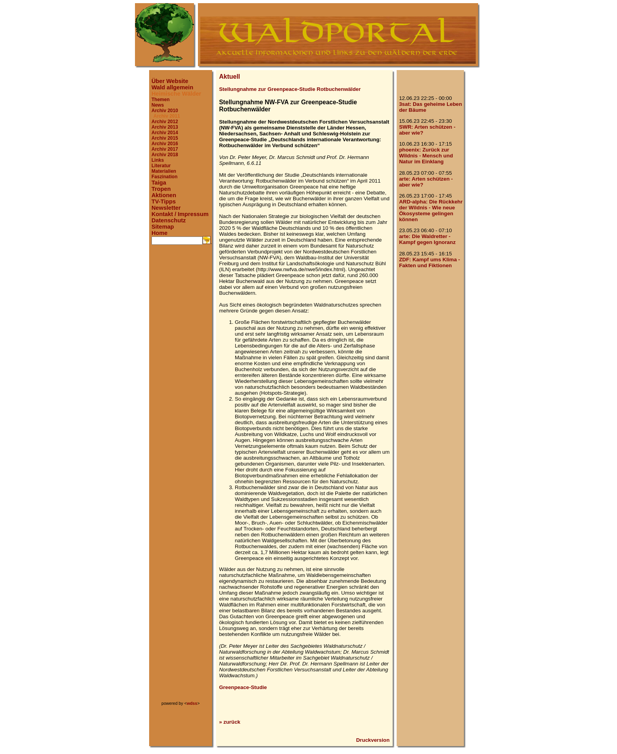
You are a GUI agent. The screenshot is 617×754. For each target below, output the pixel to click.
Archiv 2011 (166, 116)
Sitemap (162, 227)
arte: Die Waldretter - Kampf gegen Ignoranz (427, 239)
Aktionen (163, 195)
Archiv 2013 (164, 127)
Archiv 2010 (164, 110)
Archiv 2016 (164, 143)
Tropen (161, 189)
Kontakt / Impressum (180, 214)
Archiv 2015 (164, 138)
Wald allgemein (172, 87)
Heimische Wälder (176, 94)
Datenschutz (168, 220)
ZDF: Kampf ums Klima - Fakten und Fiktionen (429, 262)
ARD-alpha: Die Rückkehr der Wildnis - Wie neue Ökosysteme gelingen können (430, 210)
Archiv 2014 (164, 132)
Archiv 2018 (164, 154)
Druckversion (373, 740)
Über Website (169, 81)
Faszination (164, 176)
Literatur (161, 165)
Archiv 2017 (164, 149)
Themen (160, 99)
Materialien (163, 171)
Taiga (158, 182)
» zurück (229, 722)
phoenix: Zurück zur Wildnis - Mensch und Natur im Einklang (426, 155)
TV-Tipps (163, 201)
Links (157, 160)
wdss (192, 703)
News (157, 105)
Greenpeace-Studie (243, 687)
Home (159, 233)
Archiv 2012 (164, 121)
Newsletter (166, 208)
